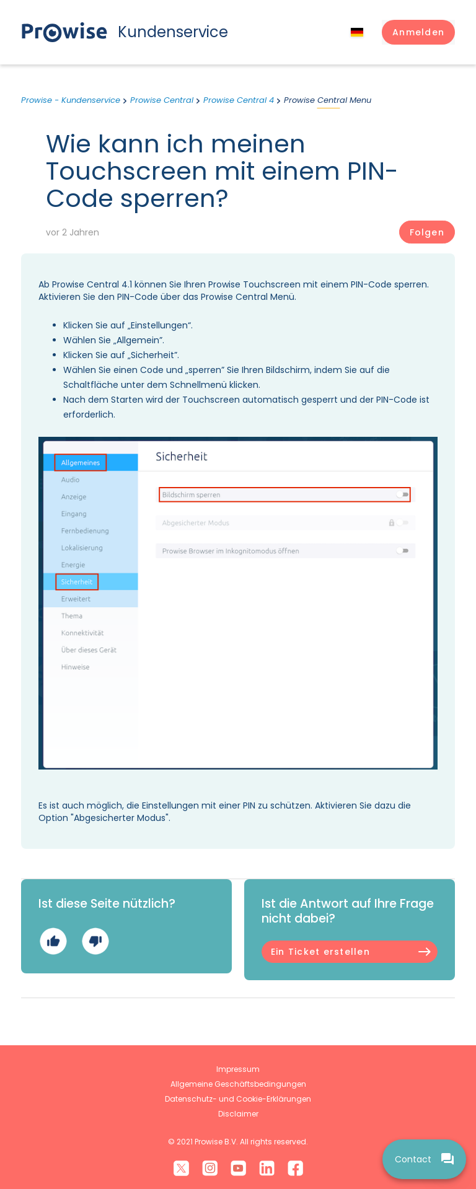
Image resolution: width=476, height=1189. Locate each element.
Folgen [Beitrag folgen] (427, 232)
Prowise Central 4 (238, 100)
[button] (418, 32)
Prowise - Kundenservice (70, 100)
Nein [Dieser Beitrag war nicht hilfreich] (95, 941)
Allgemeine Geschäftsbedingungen (238, 1084)
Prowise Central (161, 100)
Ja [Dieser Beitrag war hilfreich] (53, 941)
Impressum (238, 1069)
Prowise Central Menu (327, 100)
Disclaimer (238, 1113)
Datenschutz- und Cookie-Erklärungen (238, 1099)
